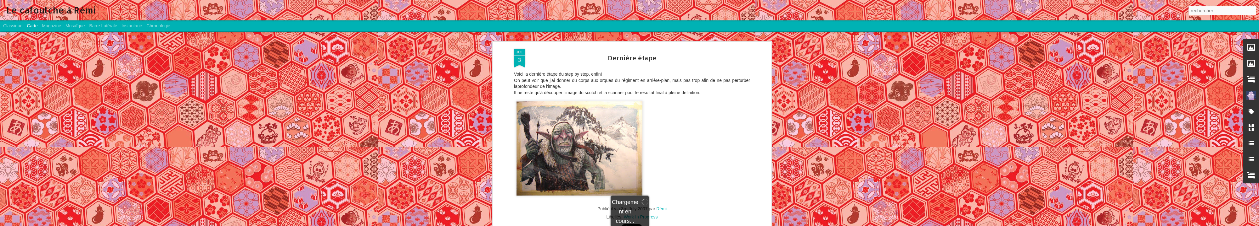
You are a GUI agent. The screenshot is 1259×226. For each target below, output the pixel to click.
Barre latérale (103, 25)
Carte (32, 25)
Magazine (51, 25)
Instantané (131, 25)
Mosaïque (75, 25)
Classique (12, 25)
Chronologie (158, 25)
